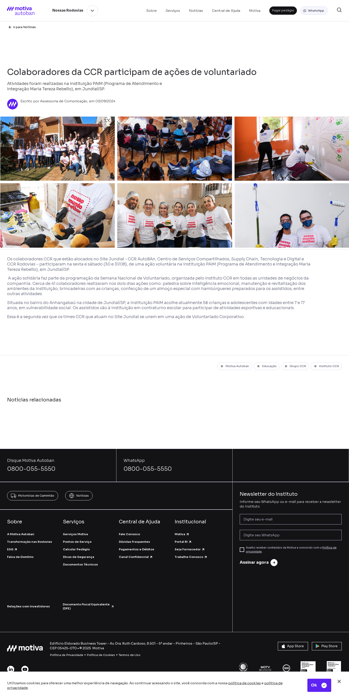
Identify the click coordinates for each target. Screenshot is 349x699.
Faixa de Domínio (20, 557)
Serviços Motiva (75, 534)
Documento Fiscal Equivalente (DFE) (88, 606)
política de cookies (244, 683)
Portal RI (183, 542)
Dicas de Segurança (78, 557)
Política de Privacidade (66, 655)
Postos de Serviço (77, 542)
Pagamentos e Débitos (136, 549)
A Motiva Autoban (20, 534)
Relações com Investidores (28, 606)
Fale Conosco (129, 534)
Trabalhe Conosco (191, 557)
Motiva (182, 534)
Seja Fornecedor (190, 549)
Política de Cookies (101, 655)
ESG (12, 549)
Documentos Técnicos (80, 564)
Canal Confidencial (136, 557)
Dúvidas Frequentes (134, 542)
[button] (314, 10)
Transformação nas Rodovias (29, 542)
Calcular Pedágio (76, 549)
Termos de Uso (129, 655)
